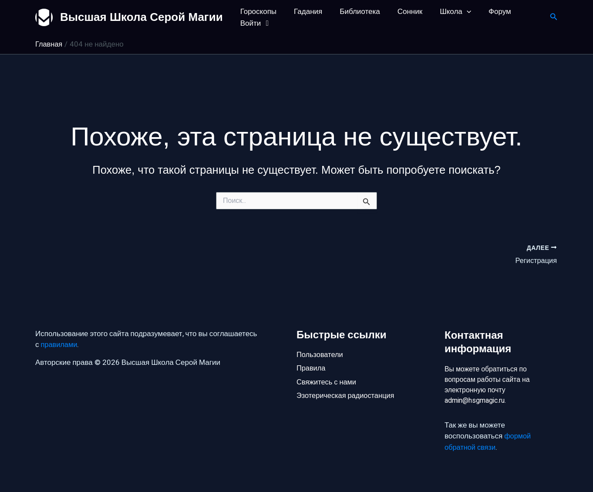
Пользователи (320, 351)
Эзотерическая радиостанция (347, 395)
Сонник (400, 11)
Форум (485, 11)
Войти (255, 23)
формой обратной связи (488, 442)
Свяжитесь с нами (327, 380)
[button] (554, 17)
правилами (60, 342)
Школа (443, 11)
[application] (455, 11)
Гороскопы (257, 11)
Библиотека (353, 11)
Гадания (304, 11)
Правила (311, 366)
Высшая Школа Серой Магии (141, 17)
